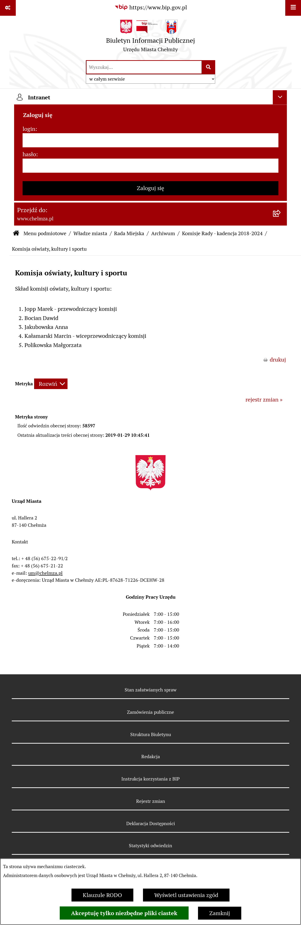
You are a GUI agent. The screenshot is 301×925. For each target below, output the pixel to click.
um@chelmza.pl (45, 573)
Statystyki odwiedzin (150, 846)
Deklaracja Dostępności (150, 823)
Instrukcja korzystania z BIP (150, 779)
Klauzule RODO (102, 895)
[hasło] (150, 166)
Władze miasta (90, 233)
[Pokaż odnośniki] (8, 8)
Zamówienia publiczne (150, 712)
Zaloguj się (150, 188)
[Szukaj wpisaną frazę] (208, 67)
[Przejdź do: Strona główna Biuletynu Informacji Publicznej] (16, 233)
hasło (29, 154)
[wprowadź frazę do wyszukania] (144, 67)
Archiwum (163, 233)
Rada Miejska (129, 233)
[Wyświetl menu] (293, 8)
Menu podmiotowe (45, 233)
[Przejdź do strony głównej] (150, 37)
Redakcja (150, 756)
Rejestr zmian (150, 801)
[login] (150, 140)
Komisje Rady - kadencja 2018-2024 (222, 233)
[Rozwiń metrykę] (50, 384)
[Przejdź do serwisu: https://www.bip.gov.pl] (151, 7)
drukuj (278, 359)
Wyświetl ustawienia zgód (186, 895)
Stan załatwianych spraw (151, 690)
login (29, 129)
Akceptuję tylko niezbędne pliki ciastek (124, 913)
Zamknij (219, 913)
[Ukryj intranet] (280, 97)
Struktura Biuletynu (150, 734)
